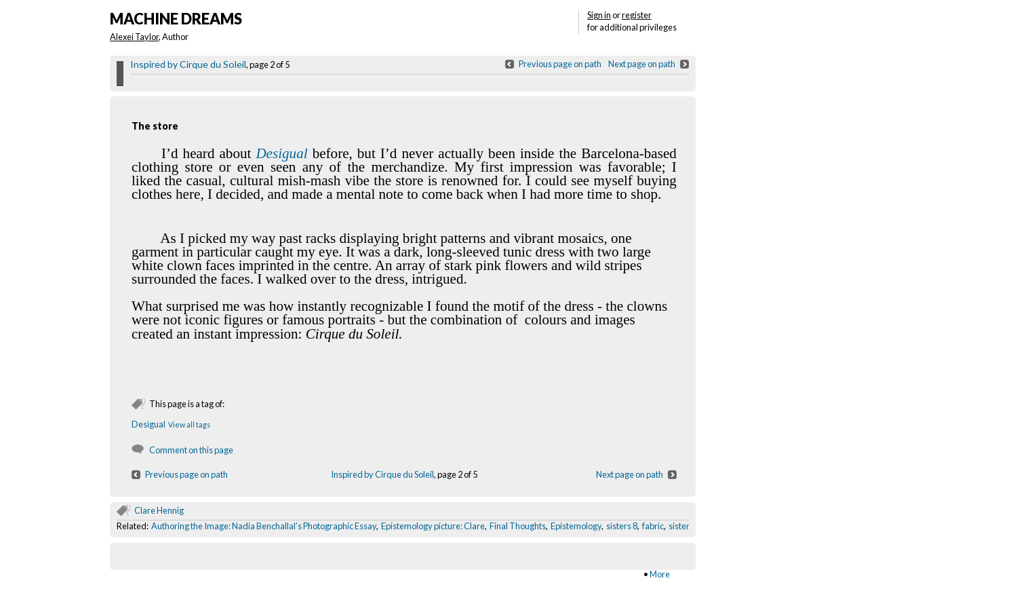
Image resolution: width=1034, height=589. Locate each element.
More (660, 574)
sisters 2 (684, 525)
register (637, 15)
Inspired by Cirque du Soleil (188, 64)
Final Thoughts (518, 525)
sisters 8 (621, 525)
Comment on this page (191, 449)
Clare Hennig (159, 510)
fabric (653, 525)
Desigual (281, 153)
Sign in (599, 15)
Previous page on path (560, 63)
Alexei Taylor (134, 36)
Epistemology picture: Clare (433, 525)
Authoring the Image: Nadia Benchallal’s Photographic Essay (263, 525)
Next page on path (641, 63)
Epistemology (576, 525)
